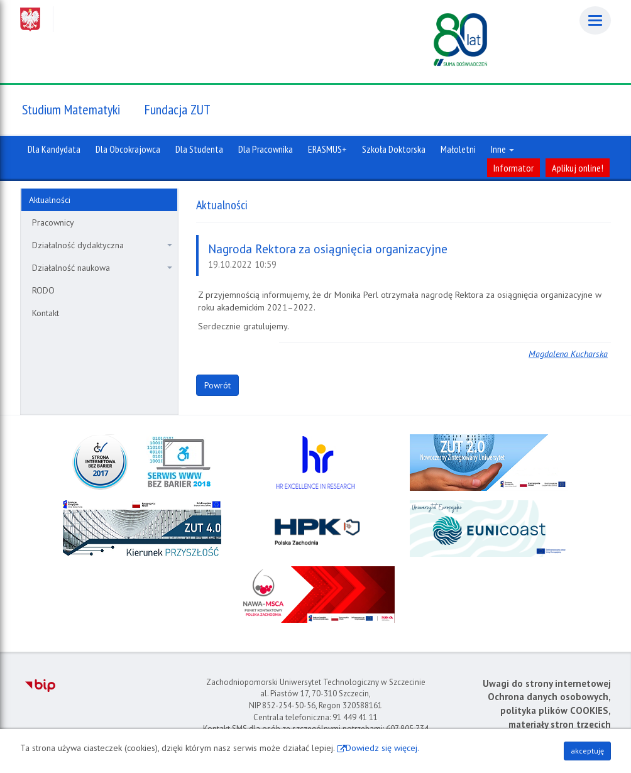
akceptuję (587, 750)
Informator (513, 168)
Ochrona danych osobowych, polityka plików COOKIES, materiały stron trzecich (549, 710)
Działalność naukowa (102, 267)
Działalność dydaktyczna (102, 245)
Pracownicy (53, 222)
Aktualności (49, 200)
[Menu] (595, 20)
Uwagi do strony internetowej (547, 683)
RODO (43, 290)
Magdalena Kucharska (568, 353)
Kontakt (45, 313)
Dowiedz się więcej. (382, 748)
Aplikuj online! (577, 168)
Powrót (217, 385)
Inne (502, 149)
